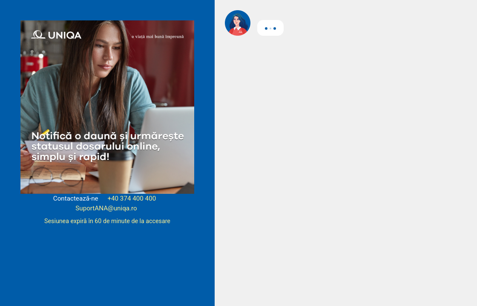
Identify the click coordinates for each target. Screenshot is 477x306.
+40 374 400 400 (131, 198)
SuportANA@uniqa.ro (106, 208)
